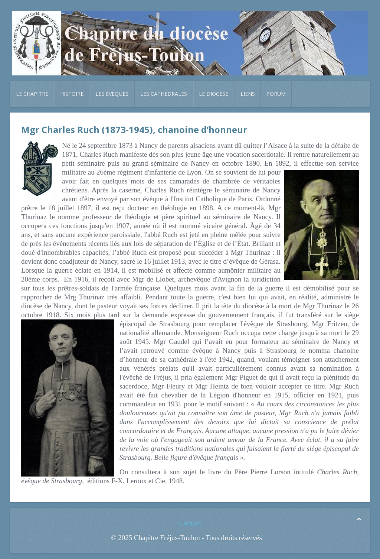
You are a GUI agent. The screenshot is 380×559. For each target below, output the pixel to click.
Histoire (71, 93)
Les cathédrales (163, 93)
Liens (247, 93)
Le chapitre (32, 93)
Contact (190, 523)
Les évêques (111, 93)
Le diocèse (213, 93)
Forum (276, 93)
